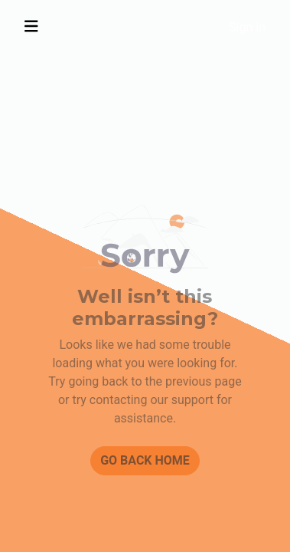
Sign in (247, 27)
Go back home (145, 460)
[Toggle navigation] (31, 26)
